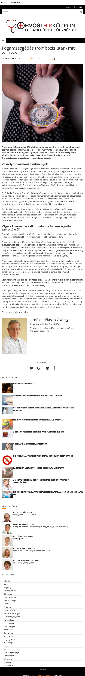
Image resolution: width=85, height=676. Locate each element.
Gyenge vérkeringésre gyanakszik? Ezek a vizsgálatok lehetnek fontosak (43, 409)
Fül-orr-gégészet (10, 610)
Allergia (7, 581)
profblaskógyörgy (47, 59)
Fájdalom (7, 607)
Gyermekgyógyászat (12, 616)
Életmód (7, 603)
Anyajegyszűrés (10, 590)
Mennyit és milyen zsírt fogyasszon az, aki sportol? (38, 420)
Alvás (6, 584)
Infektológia (8, 629)
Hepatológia (9, 623)
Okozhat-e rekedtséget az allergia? (30, 444)
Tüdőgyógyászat (10, 655)
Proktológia (8, 642)
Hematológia (9, 620)
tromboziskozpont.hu (18, 312)
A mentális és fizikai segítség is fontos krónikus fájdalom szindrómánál (41, 481)
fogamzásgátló (27, 59)
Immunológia (9, 626)
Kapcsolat (42, 669)
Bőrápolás (8, 594)
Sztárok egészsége (11, 652)
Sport (6, 646)
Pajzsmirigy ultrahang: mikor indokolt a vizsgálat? (38, 468)
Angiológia (8, 587)
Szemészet (8, 649)
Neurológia (8, 636)
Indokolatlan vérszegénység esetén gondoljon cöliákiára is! (43, 456)
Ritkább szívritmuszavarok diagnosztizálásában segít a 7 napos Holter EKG (48, 493)
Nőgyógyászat (9, 639)
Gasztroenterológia (12, 613)
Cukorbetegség (10, 597)
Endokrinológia (10, 600)
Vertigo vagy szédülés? (24, 384)
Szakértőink (9, 506)
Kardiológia (8, 633)
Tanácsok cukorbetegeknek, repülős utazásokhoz (37, 396)
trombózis (37, 59)
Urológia (7, 662)
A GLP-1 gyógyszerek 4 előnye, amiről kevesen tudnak (38, 432)
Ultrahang (8, 659)
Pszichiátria (8, 665)
